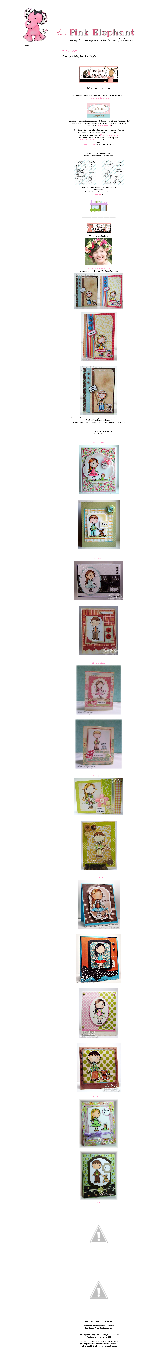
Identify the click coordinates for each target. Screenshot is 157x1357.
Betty (99, 1203)
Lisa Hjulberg (98, 1097)
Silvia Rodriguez (98, 663)
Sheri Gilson (99, 559)
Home (26, 45)
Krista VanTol (98, 442)
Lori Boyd (99, 878)
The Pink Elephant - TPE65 (79, 56)
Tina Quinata (98, 776)
